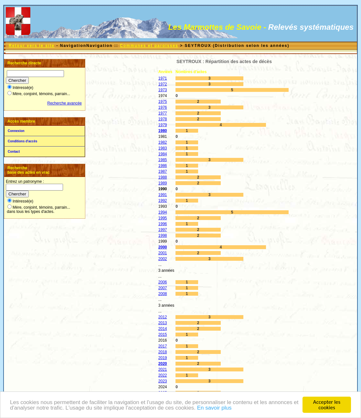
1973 (162, 90)
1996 (162, 224)
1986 (162, 165)
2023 (162, 381)
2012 (162, 317)
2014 (162, 328)
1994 (162, 212)
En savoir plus (214, 409)
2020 (162, 363)
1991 (162, 194)
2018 (162, 352)
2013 (162, 323)
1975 (162, 101)
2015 (162, 334)
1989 (162, 183)
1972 (162, 84)
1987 (162, 171)
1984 (162, 154)
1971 (162, 78)
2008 (162, 294)
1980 (162, 130)
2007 (162, 288)
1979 (162, 125)
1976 (162, 107)
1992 (162, 200)
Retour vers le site (32, 45)
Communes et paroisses (149, 45)
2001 (162, 253)
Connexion (16, 131)
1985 (162, 160)
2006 (162, 282)
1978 (162, 119)
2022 (162, 375)
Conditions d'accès (22, 141)
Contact (14, 151)
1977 (162, 113)
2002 (162, 259)
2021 (162, 369)
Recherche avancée (64, 103)
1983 (162, 148)
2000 (162, 247)
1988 (162, 177)
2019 (162, 358)
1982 (162, 142)
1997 (162, 229)
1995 (162, 218)
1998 (162, 235)
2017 (162, 346)
